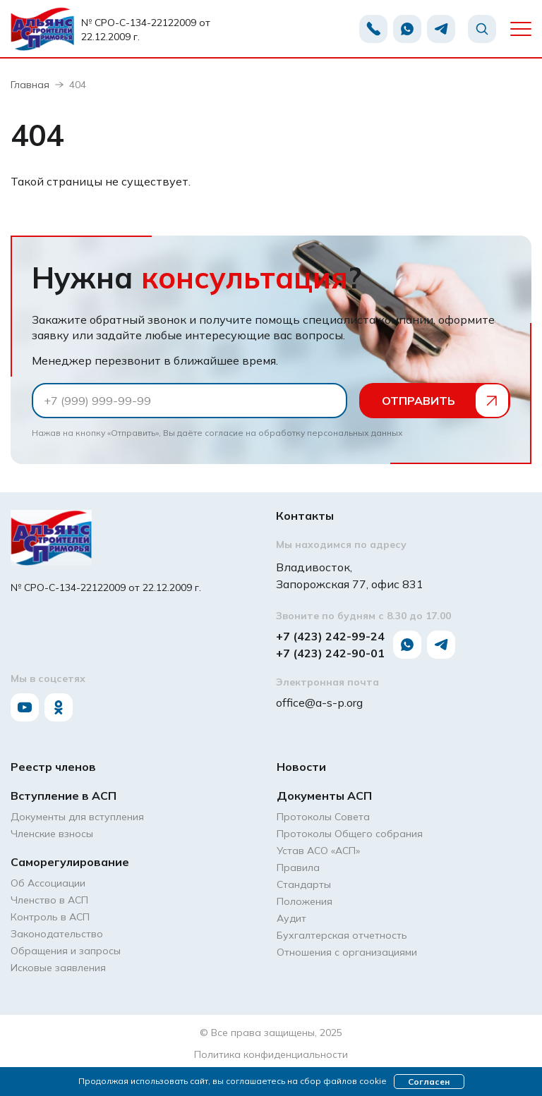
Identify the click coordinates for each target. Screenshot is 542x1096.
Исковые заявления (58, 968)
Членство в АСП (49, 900)
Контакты (305, 515)
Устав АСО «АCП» (318, 851)
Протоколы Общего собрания (350, 834)
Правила (298, 867)
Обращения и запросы (66, 951)
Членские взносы (52, 834)
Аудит (291, 918)
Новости (301, 766)
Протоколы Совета (323, 817)
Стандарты (304, 884)
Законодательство (57, 934)
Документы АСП (324, 795)
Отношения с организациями (347, 952)
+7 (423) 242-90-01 (330, 653)
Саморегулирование (70, 861)
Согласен (429, 1081)
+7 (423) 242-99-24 (330, 636)
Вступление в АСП (63, 795)
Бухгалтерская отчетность (342, 935)
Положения (304, 901)
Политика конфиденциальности (271, 1054)
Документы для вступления (77, 817)
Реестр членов (53, 766)
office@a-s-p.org (319, 702)
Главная (30, 85)
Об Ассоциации (48, 883)
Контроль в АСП (50, 917)
